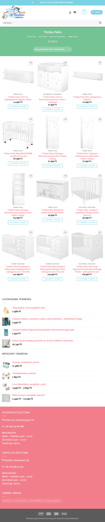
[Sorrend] (52, 49)
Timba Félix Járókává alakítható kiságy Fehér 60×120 (87, 212)
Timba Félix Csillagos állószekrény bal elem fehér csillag (52, 156)
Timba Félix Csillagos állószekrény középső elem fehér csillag (17, 212)
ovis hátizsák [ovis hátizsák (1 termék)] (21, 501)
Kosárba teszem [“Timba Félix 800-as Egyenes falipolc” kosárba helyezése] (87, 107)
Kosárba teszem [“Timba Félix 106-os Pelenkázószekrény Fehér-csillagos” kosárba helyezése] (52, 109)
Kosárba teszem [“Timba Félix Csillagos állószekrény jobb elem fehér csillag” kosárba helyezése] (87, 166)
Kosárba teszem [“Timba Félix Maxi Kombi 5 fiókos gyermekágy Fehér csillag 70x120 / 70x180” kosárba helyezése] (52, 279)
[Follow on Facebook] (32, 3)
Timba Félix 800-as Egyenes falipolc (87, 98)
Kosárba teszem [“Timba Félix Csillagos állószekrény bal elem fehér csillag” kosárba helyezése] (52, 166)
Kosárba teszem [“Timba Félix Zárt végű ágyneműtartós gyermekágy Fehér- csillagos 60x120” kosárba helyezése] (87, 279)
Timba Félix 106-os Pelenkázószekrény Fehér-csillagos (52, 99)
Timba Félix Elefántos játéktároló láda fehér (52, 211)
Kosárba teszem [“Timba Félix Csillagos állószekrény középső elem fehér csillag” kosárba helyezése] (18, 222)
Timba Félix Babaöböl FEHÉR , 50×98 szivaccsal (18, 154)
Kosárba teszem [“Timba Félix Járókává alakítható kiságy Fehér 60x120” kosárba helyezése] (87, 222)
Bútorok (43, 37)
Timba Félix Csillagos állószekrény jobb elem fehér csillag (87, 156)
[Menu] (97, 12)
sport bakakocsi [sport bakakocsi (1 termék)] (36, 501)
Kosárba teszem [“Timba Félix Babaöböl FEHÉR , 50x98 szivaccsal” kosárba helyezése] (18, 163)
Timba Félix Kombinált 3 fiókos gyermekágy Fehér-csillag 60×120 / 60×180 (18, 269)
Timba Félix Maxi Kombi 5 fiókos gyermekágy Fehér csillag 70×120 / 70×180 (52, 269)
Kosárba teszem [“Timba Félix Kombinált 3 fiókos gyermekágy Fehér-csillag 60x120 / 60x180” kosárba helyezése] (18, 279)
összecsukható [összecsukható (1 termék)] (53, 501)
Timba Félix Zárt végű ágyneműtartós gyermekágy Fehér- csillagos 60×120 (87, 269)
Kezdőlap (31, 37)
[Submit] (100, 23)
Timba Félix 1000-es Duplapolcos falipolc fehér (18, 98)
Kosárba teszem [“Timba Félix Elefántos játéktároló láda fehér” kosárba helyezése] (52, 220)
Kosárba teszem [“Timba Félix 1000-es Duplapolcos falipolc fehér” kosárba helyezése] (18, 107)
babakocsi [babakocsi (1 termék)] (7, 501)
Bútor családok (57, 37)
